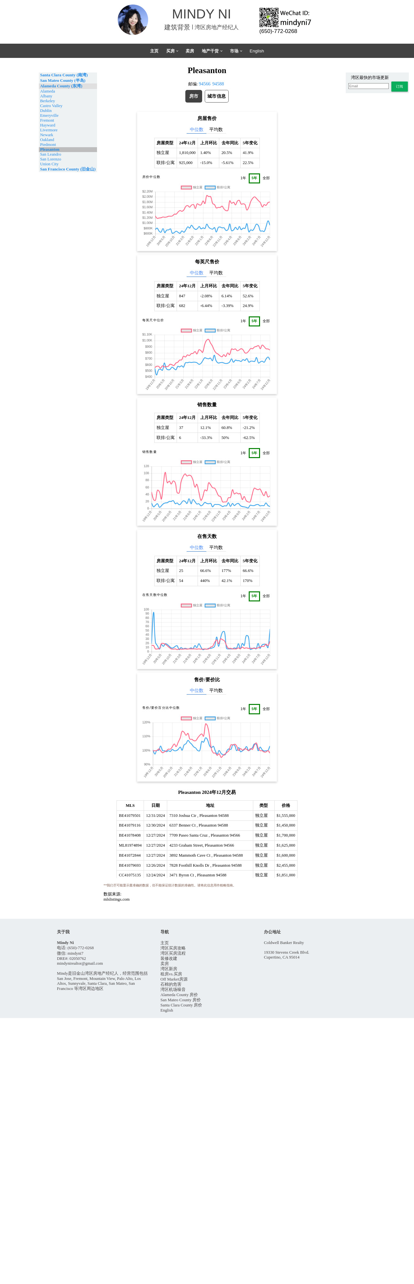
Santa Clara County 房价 (181, 1005)
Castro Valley (51, 106)
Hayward (47, 125)
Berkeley (47, 101)
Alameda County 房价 (179, 995)
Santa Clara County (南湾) (64, 75)
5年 (254, 178)
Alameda (47, 91)
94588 (218, 83)
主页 (164, 943)
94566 (205, 83)
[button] (399, 87)
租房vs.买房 (171, 974)
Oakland (47, 139)
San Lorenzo (50, 159)
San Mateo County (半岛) (62, 80)
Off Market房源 (174, 979)
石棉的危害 (170, 984)
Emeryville (49, 115)
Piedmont (48, 144)
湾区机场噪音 (173, 989)
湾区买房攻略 (173, 948)
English (166, 1010)
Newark (46, 135)
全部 (266, 178)
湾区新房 (168, 969)
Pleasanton (50, 149)
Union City (49, 164)
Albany (46, 96)
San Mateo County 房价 (180, 1000)
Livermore (49, 130)
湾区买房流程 (173, 953)
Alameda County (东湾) (61, 86)
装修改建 (168, 958)
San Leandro (50, 154)
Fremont (47, 120)
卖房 (164, 963)
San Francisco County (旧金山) (68, 169)
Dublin (46, 110)
